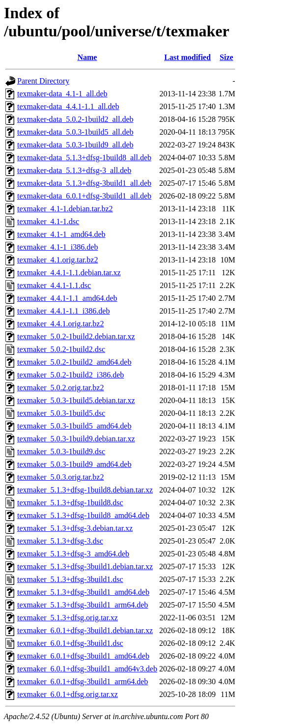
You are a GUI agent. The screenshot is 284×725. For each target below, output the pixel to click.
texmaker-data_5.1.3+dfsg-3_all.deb (74, 170)
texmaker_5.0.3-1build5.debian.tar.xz (76, 400)
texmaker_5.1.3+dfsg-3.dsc (60, 541)
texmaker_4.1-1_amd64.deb (61, 234)
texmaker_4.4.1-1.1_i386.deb (63, 311)
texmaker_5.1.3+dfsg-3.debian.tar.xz (75, 528)
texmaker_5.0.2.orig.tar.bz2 (60, 387)
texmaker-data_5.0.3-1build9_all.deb (75, 145)
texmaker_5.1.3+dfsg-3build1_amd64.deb (83, 592)
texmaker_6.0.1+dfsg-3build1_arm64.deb (82, 681)
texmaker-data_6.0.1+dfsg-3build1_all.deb (84, 196)
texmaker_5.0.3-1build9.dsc (61, 451)
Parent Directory (43, 81)
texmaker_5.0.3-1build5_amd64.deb (74, 426)
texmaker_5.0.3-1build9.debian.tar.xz (76, 439)
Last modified (187, 57)
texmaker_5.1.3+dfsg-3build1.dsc (70, 579)
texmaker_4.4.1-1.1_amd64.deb (67, 298)
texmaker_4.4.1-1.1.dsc (54, 285)
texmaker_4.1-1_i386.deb (57, 247)
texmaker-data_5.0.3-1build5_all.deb (75, 132)
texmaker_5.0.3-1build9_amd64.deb (74, 464)
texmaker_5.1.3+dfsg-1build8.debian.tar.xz (85, 490)
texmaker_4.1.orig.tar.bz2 (57, 260)
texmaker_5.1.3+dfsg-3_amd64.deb (73, 554)
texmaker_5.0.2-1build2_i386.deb (70, 375)
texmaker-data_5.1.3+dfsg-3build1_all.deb (84, 183)
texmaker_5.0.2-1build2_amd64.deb (74, 362)
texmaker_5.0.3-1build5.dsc (61, 413)
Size (226, 57)
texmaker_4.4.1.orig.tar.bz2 (60, 323)
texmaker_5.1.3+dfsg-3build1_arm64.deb (82, 605)
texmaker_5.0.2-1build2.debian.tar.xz (76, 336)
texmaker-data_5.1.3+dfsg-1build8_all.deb (84, 157)
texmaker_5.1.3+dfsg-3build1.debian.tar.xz (85, 566)
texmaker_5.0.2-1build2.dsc (61, 349)
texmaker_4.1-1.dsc (48, 221)
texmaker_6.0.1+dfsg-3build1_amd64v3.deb (87, 669)
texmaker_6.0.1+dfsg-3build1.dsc (70, 643)
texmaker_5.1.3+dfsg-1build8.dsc (70, 502)
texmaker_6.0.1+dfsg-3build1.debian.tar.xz (85, 630)
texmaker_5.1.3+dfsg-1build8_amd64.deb (83, 515)
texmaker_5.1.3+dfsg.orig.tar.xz (67, 617)
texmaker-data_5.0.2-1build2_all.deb (75, 119)
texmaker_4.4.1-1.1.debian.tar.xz (69, 272)
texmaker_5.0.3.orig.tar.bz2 (60, 477)
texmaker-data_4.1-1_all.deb (62, 93)
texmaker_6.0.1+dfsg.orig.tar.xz (67, 694)
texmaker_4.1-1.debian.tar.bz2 (65, 208)
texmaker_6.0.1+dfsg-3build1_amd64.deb (83, 656)
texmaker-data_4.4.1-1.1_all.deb (68, 106)
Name (87, 57)
